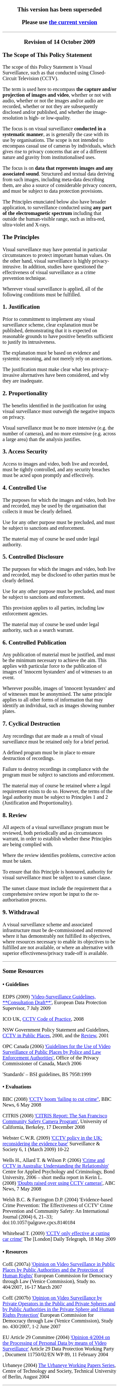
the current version (73, 22)
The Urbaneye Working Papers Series (76, 1365)
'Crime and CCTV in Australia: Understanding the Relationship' (56, 1163)
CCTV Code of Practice (47, 1019)
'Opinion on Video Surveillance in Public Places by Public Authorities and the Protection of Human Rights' (59, 1269)
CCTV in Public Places (26, 1035)
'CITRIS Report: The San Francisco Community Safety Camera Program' (55, 1118)
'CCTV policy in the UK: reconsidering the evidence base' (52, 1140)
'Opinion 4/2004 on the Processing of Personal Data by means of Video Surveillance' (56, 1343)
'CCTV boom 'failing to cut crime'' (64, 1099)
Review (88, 1035)
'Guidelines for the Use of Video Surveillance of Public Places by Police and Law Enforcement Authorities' (56, 1052)
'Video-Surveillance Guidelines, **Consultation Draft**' (49, 999)
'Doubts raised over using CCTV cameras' (59, 1183)
